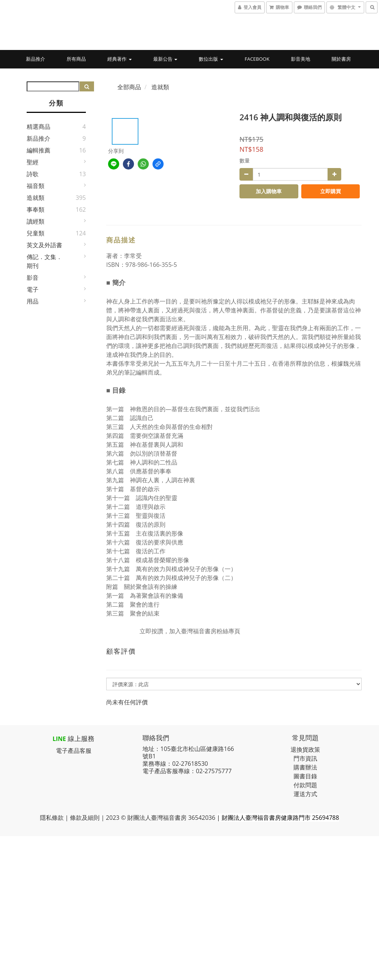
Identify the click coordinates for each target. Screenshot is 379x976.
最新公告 (165, 59)
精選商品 (38, 127)
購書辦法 (305, 767)
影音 (32, 278)
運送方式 (305, 794)
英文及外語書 (44, 245)
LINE (59, 739)
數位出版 (211, 59)
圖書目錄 (305, 776)
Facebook (257, 59)
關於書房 (341, 59)
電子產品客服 (73, 751)
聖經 (32, 162)
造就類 (35, 198)
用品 (32, 301)
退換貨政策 (305, 749)
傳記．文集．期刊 (44, 261)
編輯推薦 (38, 150)
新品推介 (35, 59)
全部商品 (129, 87)
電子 (32, 289)
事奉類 (35, 209)
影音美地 (300, 59)
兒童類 (35, 233)
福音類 (35, 186)
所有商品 (76, 59)
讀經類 (35, 221)
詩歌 (32, 174)
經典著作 (119, 59)
